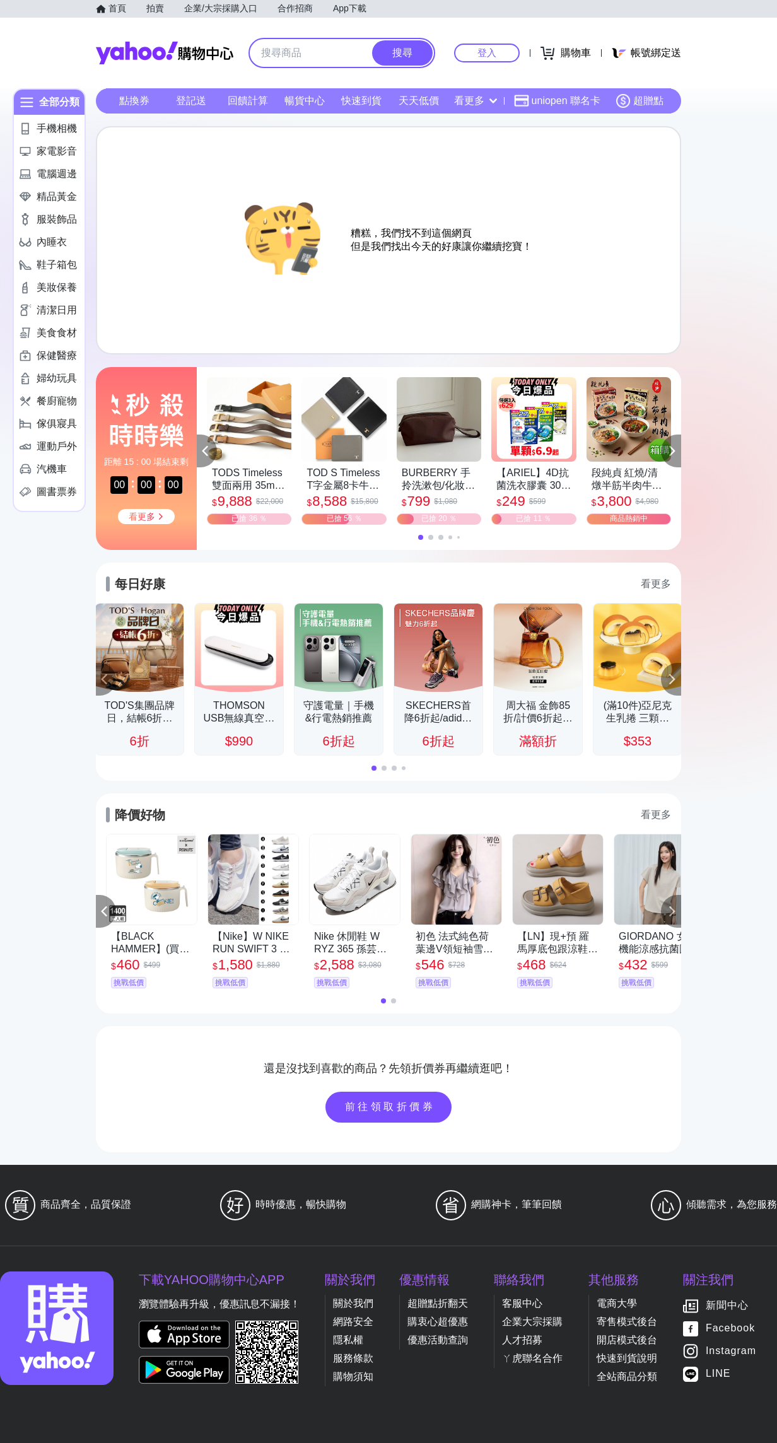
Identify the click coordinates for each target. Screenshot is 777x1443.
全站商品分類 (627, 1376)
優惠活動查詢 (437, 1340)
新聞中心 (727, 1305)
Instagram (731, 1351)
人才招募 (522, 1340)
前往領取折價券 (390, 1106)
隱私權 (348, 1340)
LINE (718, 1374)
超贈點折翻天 (437, 1303)
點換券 (134, 100)
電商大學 (617, 1303)
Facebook (730, 1328)
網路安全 (353, 1321)
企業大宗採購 (532, 1321)
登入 (486, 52)
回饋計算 (248, 100)
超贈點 (639, 100)
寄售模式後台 (627, 1321)
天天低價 (419, 100)
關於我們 (353, 1303)
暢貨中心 (304, 100)
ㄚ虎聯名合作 (532, 1358)
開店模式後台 (627, 1340)
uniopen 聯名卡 (557, 100)
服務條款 (353, 1358)
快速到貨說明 (627, 1358)
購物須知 (353, 1376)
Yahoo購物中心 (164, 53)
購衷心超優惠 (437, 1321)
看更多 (475, 100)
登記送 (191, 100)
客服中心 (522, 1303)
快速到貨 (361, 100)
